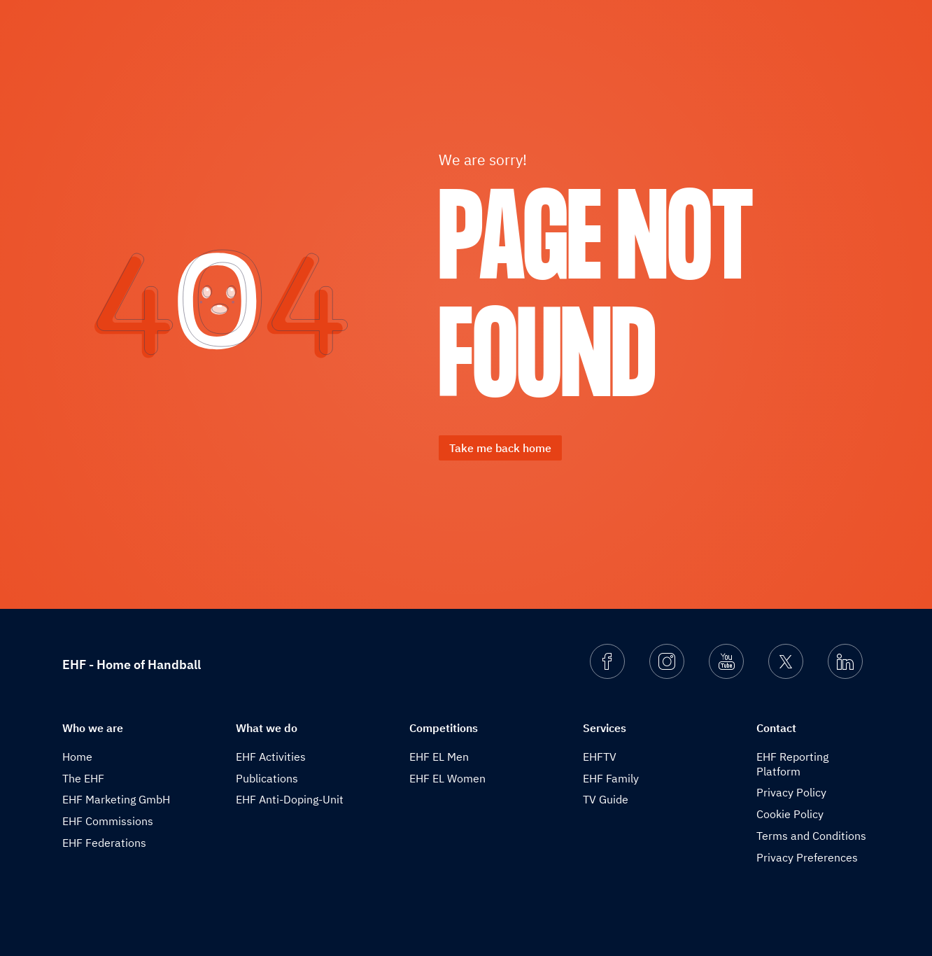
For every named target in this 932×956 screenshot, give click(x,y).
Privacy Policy (791, 792)
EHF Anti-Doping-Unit (290, 799)
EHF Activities (271, 757)
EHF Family (611, 778)
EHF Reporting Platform (792, 764)
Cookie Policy (790, 814)
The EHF (83, 778)
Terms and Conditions (811, 836)
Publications (267, 778)
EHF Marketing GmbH (116, 799)
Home (77, 757)
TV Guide (605, 799)
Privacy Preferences (807, 857)
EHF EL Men (439, 757)
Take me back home (500, 448)
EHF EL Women (447, 778)
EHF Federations (104, 843)
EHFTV (599, 757)
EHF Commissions (107, 821)
